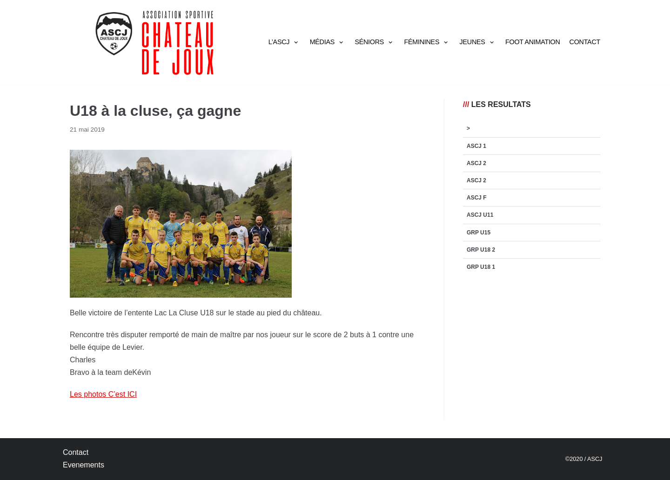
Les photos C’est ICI (103, 394)
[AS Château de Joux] (153, 42)
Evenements (83, 465)
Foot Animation (532, 42)
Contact (585, 42)
